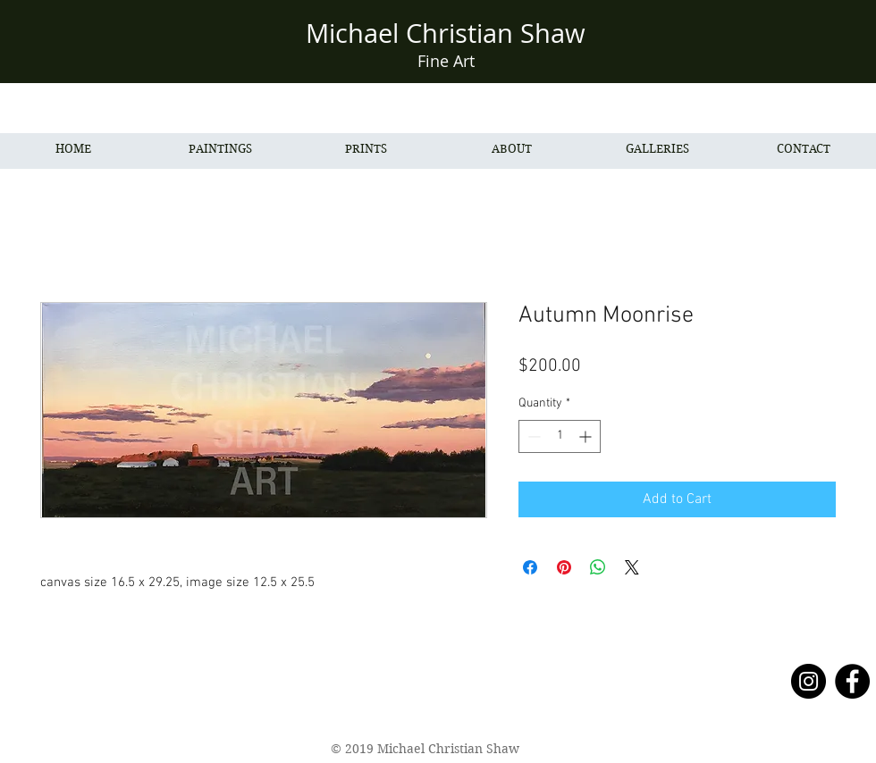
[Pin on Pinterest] (564, 567)
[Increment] (587, 436)
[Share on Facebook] (530, 567)
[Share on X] (632, 567)
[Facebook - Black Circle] (852, 681)
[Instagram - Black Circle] (808, 681)
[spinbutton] (559, 436)
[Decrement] (532, 436)
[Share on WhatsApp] (598, 567)
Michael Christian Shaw (445, 33)
